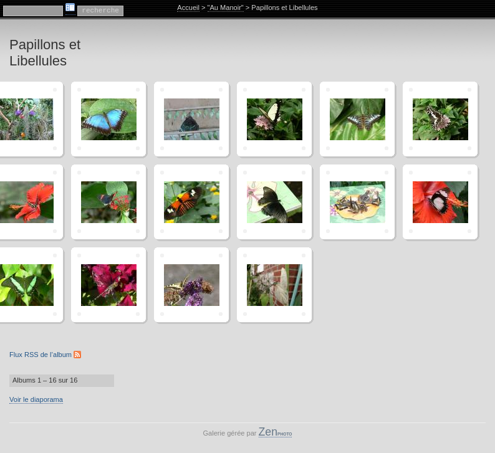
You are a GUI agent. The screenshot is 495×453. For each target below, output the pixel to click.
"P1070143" (357, 119)
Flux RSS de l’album (45, 354)
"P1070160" (274, 202)
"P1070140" (274, 119)
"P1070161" (357, 202)
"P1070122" (191, 119)
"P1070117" (108, 119)
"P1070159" (191, 202)
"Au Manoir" (226, 7)
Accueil (188, 7)
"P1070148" (108, 202)
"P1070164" (440, 202)
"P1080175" (191, 284)
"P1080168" (108, 284)
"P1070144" (440, 119)
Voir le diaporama (36, 399)
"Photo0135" (274, 284)
